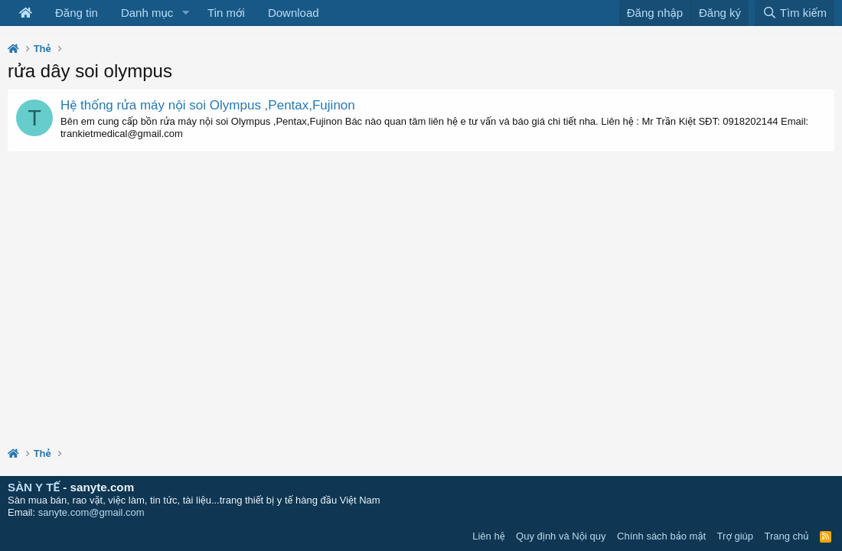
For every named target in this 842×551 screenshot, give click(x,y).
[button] (185, 13)
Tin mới (226, 12)
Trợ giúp (735, 536)
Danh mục (147, 12)
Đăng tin (76, 12)
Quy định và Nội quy (561, 536)
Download (293, 12)
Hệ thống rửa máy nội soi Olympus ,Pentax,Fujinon (207, 105)
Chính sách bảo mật (661, 536)
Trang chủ (787, 536)
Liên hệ (488, 536)
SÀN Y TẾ (34, 487)
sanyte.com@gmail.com (91, 512)
